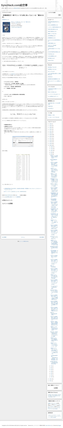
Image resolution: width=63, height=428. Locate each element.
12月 (52, 146)
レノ (51, 404)
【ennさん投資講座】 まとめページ (53, 256)
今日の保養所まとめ (52, 56)
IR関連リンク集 (51, 115)
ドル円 (54, 396)
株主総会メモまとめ (52, 67)
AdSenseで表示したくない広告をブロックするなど (54, 292)
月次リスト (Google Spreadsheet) (52, 46)
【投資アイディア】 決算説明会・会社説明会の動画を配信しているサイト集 (54, 242)
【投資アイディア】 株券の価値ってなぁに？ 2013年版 (54, 276)
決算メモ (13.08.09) (53, 266)
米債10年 (55, 395)
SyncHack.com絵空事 (14, 5)
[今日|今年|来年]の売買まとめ (54, 51)
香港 (50, 395)
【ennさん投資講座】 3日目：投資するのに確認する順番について (54, 303)
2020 (50, 132)
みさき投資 (55, 408)
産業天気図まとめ (51, 43)
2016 (50, 140)
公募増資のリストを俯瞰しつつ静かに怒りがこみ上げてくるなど (54, 180)
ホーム (23, 237)
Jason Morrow (48, 425)
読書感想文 (18, 196)
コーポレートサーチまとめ (53, 117)
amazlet (16, 23)
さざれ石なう (51, 108)
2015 (50, 141)
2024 (50, 125)
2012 (50, 379)
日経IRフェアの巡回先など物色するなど (54, 156)
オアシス (51, 407)
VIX (48, 395)
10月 (52, 150)
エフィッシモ (57, 404)
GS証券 (54, 417)
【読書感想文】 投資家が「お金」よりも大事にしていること (54, 210)
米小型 (59, 394)
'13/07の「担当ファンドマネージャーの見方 (54, 185)
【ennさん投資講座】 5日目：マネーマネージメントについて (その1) (54, 282)
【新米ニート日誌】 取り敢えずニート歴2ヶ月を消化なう (53, 175)
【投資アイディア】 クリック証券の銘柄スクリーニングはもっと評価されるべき (54, 351)
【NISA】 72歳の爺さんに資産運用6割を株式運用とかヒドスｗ (54, 323)
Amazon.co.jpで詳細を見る (16, 27)
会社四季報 (7, 196)
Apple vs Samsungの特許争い (53, 313)
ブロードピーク (54, 403)
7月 (51, 366)
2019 (50, 134)
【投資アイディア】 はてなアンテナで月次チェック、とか (54, 345)
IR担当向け (50, 76)
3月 (51, 373)
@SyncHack (16, 8)
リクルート (50, 415)
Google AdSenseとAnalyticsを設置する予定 (54, 362)
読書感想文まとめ (5, 19)
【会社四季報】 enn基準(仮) (53, 200)
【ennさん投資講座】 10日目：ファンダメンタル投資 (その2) (54, 203)
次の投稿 (4, 237)
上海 (53, 395)
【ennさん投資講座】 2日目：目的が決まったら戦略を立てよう (54, 309)
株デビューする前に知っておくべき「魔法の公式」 (21, 21)
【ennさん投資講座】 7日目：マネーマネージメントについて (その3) (54, 262)
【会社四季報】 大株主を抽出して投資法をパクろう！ (54, 252)
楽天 (52, 417)
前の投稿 (42, 237)
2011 (50, 380)
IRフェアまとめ (51, 71)
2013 (50, 145)
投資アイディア (13, 196)
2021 (50, 131)
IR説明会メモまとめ (52, 69)
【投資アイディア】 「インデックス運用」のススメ (54, 222)
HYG (59, 395)
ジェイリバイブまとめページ (54, 94)
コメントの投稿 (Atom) (24, 241)
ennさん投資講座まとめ (53, 24)
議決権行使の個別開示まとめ (54, 78)
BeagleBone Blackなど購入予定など (54, 247)
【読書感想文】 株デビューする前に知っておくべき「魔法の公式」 (54, 216)
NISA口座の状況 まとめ (53, 29)
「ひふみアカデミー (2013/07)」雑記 (54, 287)
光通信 (49, 403)
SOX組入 (55, 394)
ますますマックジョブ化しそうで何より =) (54, 237)
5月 (51, 369)
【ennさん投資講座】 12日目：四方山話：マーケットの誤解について (54, 164)
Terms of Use (50, 60)
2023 (50, 127)
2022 (50, 129)
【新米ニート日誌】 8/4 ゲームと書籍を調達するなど (54, 328)
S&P (53, 394)
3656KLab (13, 73)
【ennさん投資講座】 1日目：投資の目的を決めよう (54, 318)
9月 (51, 152)
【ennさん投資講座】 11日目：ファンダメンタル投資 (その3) (54, 189)
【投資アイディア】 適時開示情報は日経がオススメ (54, 339)
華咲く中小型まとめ (52, 92)
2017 (50, 138)
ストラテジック (54, 405)
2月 (51, 375)
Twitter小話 (50, 106)
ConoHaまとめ (51, 54)
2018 (50, 136)
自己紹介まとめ (51, 58)
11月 (52, 148)
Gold (49, 396)
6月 (51, 367)
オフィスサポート (51, 406)
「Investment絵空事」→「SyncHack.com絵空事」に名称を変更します (54, 357)
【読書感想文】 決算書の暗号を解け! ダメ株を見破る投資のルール (54, 195)
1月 (51, 376)
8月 (51, 154)
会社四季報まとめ (51, 35)
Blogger (59, 425)
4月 (51, 371)
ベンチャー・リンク (56, 415)
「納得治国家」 (53, 207)
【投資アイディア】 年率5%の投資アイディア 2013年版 (54, 170)
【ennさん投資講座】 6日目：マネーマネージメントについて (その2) (54, 271)
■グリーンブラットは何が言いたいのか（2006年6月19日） (15, 191)
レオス (55, 407)
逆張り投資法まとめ (52, 31)
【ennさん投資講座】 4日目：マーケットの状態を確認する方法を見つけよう (54, 297)
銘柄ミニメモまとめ (52, 33)
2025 (50, 123)
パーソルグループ (51, 416)
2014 (50, 143)
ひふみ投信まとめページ (53, 96)
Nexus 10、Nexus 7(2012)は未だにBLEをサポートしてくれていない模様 (54, 334)
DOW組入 (50, 394)
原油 (51, 396)
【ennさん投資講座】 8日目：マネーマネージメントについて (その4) (54, 232)
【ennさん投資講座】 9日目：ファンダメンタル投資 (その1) (54, 227)
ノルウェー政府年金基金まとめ (54, 27)
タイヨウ (51, 408)
